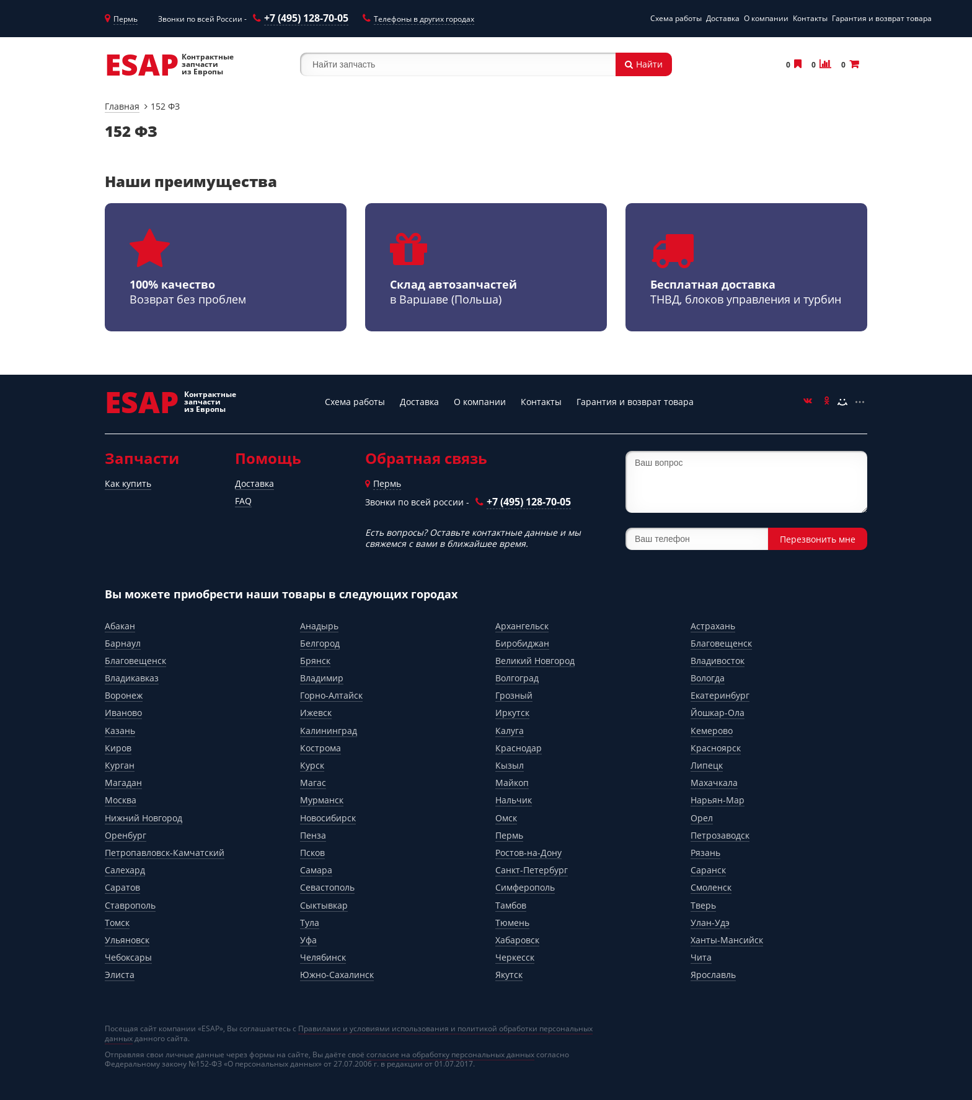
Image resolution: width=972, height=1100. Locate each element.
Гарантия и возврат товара (882, 18)
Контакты (810, 18)
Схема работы (676, 18)
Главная (122, 106)
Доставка (723, 18)
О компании (766, 18)
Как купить (128, 483)
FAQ (243, 501)
